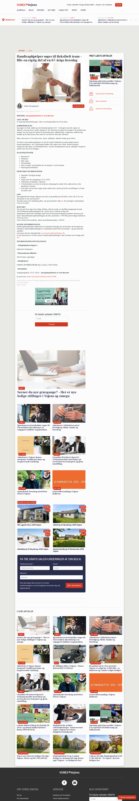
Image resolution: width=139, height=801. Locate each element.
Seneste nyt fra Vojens (61, 795)
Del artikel (78, 106)
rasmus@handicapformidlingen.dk (34, 216)
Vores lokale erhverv (61, 798)
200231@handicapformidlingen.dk (30, 211)
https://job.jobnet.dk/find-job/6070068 (41, 277)
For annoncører (23, 798)
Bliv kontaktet (74, 585)
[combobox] (21, 577)
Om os (19, 795)
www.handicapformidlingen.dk (53, 233)
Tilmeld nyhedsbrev (127, 797)
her (62, 201)
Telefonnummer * (27, 564)
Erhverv (40, 10)
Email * (56, 564)
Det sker (51, 10)
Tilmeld (118, 5)
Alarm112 (21, 10)
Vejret (83, 10)
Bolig (31, 10)
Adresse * (23, 573)
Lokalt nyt (63, 10)
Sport (74, 10)
